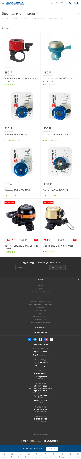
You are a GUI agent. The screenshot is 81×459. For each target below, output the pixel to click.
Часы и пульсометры (40, 316)
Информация (40, 333)
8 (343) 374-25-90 (40, 387)
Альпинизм (40, 295)
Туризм (40, 289)
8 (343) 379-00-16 (40, 402)
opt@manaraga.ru (40, 366)
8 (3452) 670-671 (40, 374)
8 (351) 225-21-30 (40, 411)
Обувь (40, 298)
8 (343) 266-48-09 (41, 363)
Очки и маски (40, 310)
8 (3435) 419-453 (40, 420)
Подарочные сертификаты (40, 322)
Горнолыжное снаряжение (40, 301)
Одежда (40, 285)
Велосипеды (40, 307)
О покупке (40, 327)
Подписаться (57, 267)
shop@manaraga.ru (40, 355)
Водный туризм (40, 319)
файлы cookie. (39, 449)
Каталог (41, 279)
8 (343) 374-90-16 (40, 392)
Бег (40, 313)
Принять (52, 449)
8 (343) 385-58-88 (40, 352)
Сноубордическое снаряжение (40, 304)
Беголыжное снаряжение (40, 292)
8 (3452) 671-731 (40, 378)
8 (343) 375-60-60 (40, 397)
